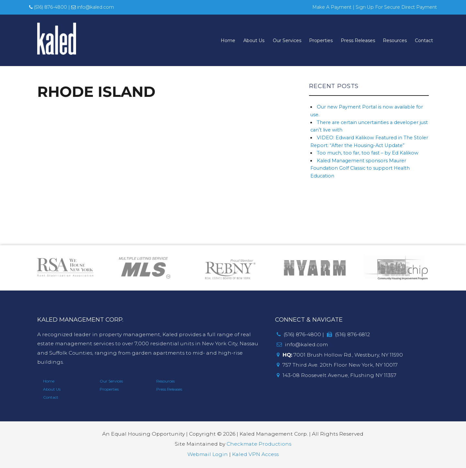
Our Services (287, 40)
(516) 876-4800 (48, 7)
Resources (395, 40)
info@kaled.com (92, 7)
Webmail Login (207, 454)
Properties (321, 40)
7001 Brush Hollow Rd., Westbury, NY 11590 (340, 355)
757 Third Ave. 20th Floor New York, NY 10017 (337, 365)
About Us (253, 40)
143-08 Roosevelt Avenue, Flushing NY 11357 (336, 375)
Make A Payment (331, 7)
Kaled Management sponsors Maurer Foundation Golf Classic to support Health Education (360, 168)
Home (228, 40)
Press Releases (358, 40)
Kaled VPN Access (255, 454)
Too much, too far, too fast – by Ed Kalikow (367, 153)
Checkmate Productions (259, 444)
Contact (424, 40)
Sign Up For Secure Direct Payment (396, 7)
